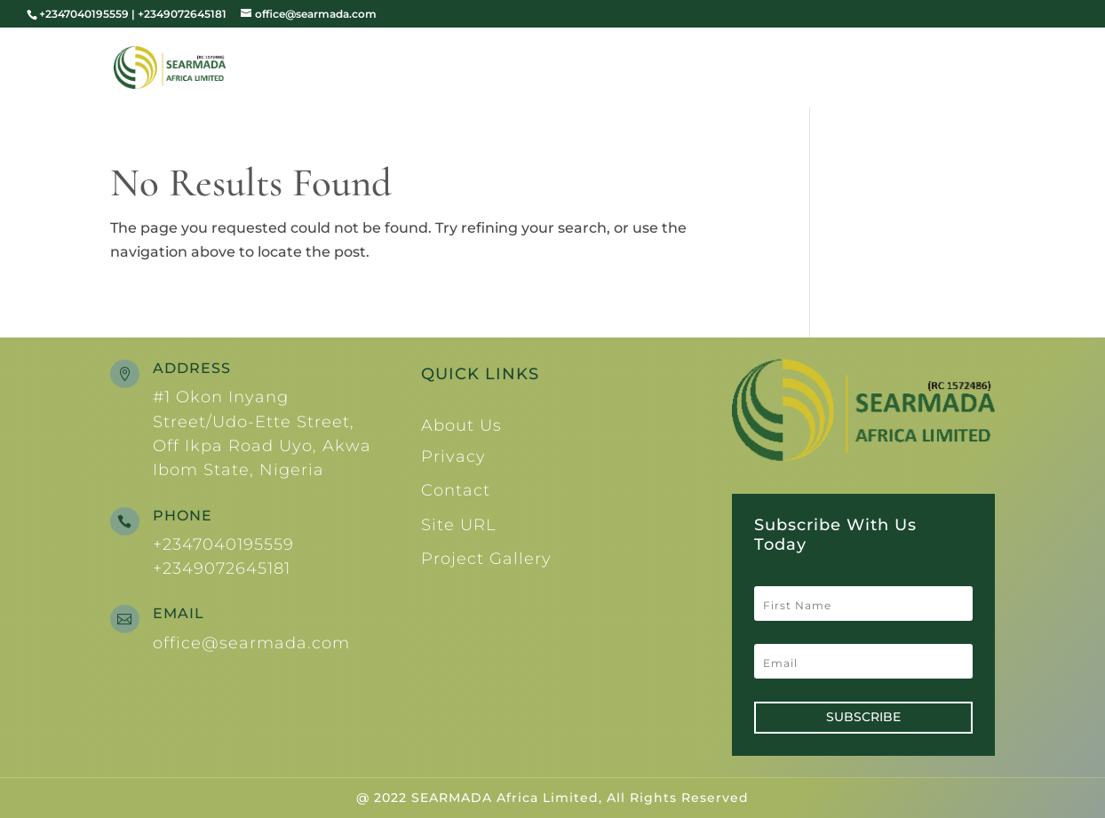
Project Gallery (486, 558)
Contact (455, 490)
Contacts (952, 69)
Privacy (453, 456)
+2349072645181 (221, 568)
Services (831, 69)
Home (560, 69)
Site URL (459, 525)
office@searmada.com (251, 643)
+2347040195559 (223, 544)
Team (747, 69)
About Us (646, 69)
